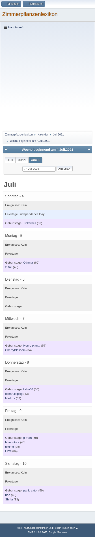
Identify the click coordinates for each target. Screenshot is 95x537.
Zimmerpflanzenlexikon (30, 14)
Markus (10, 398)
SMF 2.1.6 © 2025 (38, 532)
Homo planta (31, 345)
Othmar (28, 262)
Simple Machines (58, 532)
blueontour (12, 442)
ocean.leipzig (14, 393)
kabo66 (28, 389)
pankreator (30, 490)
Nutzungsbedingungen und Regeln (42, 527)
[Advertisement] (47, 79)
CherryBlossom (15, 350)
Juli (10, 184)
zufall (8, 267)
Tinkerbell (29, 223)
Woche (35, 160)
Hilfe (19, 527)
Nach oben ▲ (70, 527)
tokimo (9, 446)
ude (7, 495)
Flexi (8, 451)
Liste (10, 160)
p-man (27, 437)
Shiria (9, 499)
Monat (22, 160)
